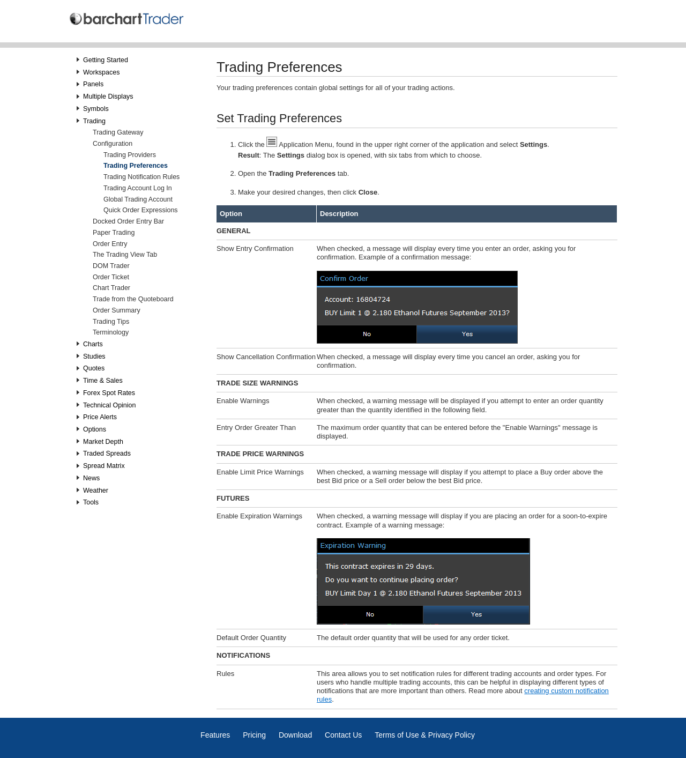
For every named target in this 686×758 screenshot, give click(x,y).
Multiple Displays (108, 96)
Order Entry (110, 244)
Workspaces (101, 72)
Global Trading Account (138, 199)
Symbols (96, 109)
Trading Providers (129, 155)
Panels (93, 84)
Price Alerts (100, 417)
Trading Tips (111, 321)
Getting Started (105, 60)
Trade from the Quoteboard (133, 299)
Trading (94, 121)
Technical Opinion (109, 405)
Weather (95, 490)
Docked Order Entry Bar (128, 221)
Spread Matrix (104, 466)
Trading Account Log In (137, 188)
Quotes (94, 368)
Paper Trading (114, 232)
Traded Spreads (107, 453)
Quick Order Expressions (140, 210)
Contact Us (343, 735)
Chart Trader (111, 288)
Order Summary (116, 310)
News (91, 478)
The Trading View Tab (125, 254)
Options (94, 429)
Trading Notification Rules (141, 177)
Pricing (254, 735)
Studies (94, 356)
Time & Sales (103, 380)
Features (215, 735)
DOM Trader (111, 266)
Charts (93, 344)
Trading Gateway (118, 132)
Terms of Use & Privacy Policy (425, 735)
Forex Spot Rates (109, 393)
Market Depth (103, 441)
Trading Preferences (135, 165)
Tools (91, 502)
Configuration (112, 143)
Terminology (111, 332)
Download (295, 735)
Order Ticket (111, 277)
